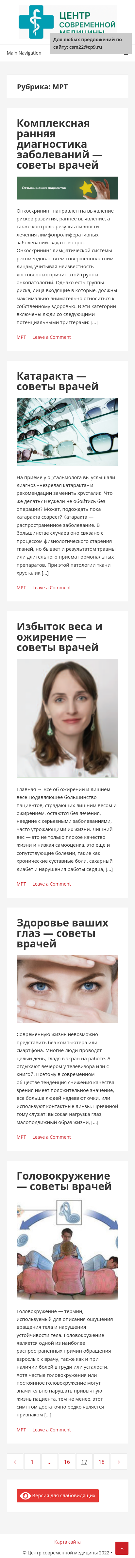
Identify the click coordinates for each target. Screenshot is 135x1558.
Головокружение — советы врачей (64, 1180)
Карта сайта (67, 1542)
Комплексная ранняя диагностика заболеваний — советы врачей (60, 144)
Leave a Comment (51, 337)
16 (69, 1462)
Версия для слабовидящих (57, 1496)
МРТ (21, 337)
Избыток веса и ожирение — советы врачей (60, 636)
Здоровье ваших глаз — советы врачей (63, 932)
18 (104, 1462)
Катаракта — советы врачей (58, 381)
